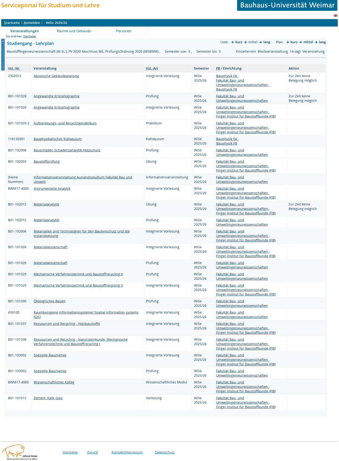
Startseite (29, 36)
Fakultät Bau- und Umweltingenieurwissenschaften (242, 82)
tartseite (12, 22)
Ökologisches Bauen (49, 301)
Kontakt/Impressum (127, 452)
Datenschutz (165, 452)
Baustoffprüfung (47, 161)
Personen (123, 30)
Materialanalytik (46, 204)
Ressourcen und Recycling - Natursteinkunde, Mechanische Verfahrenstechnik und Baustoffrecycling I (81, 341)
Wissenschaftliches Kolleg (54, 382)
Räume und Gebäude (74, 30)
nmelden (32, 22)
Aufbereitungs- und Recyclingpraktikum (65, 123)
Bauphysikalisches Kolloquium (58, 139)
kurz (238, 42)
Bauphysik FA (227, 76)
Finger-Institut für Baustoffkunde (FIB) (246, 116)
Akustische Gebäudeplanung (56, 76)
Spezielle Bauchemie (50, 355)
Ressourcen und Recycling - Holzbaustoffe (67, 323)
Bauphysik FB (226, 89)
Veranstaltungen (24, 30)
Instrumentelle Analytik (52, 188)
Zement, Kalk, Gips (48, 398)
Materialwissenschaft (50, 247)
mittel (308, 42)
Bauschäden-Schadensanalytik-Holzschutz (67, 150)
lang (266, 42)
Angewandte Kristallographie (57, 96)
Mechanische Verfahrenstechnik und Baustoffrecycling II (78, 274)
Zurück (92, 452)
